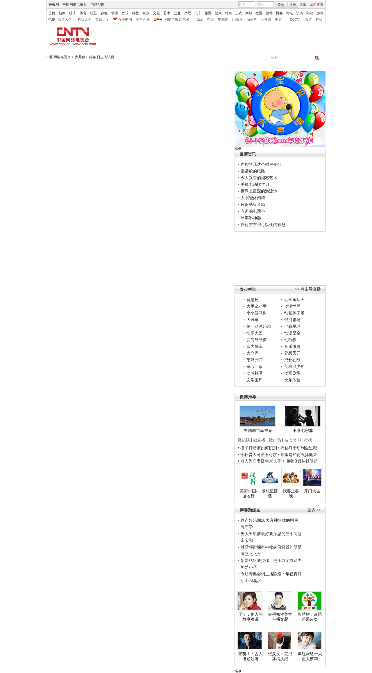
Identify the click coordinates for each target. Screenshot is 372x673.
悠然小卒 (249, 567)
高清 (199, 19)
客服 (303, 4)
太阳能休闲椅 (253, 197)
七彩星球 (292, 326)
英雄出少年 (294, 366)
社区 (258, 13)
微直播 (259, 440)
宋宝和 (247, 540)
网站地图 (98, 4)
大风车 (252, 319)
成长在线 (292, 359)
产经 (187, 13)
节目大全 (102, 19)
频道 (308, 19)
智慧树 (252, 299)
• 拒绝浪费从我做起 (300, 461)
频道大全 (65, 19)
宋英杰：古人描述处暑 (250, 656)
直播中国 (125, 19)
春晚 (104, 13)
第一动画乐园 (258, 326)
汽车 (197, 13)
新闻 (62, 13)
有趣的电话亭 (253, 211)
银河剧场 (292, 319)
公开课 (266, 19)
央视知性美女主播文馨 (280, 617)
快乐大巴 (254, 333)
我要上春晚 (291, 493)
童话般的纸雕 (253, 171)
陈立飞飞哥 (251, 553)
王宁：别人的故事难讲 (250, 617)
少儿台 (80, 57)
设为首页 (316, 4)
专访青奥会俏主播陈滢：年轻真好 (271, 573)
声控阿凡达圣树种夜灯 (261, 164)
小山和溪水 (251, 580)
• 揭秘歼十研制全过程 (297, 448)
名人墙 (290, 440)
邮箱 (309, 13)
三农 (238, 13)
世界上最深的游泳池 (259, 191)
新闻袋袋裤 (256, 339)
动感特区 (254, 373)
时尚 (228, 13)
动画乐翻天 (294, 299)
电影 (210, 19)
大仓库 (252, 353)
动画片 (251, 19)
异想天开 (292, 353)
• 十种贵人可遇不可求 (258, 454)
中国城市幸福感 (258, 430)
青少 (145, 13)
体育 (83, 13)
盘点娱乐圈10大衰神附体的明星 (269, 520)
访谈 (299, 13)
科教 (135, 13)
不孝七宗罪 (303, 430)
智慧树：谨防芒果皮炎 (310, 617)
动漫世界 (292, 306)
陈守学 (247, 527)
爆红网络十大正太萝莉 (310, 656)
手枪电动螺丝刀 (255, 184)
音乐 (124, 13)
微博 (269, 13)
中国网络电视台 (74, 4)
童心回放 (254, 366)
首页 (51, 13)
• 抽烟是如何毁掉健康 (297, 454)
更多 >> (314, 510)
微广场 (275, 440)
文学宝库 (254, 380)
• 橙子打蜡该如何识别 (257, 448)
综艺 (93, 13)
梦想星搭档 (270, 493)
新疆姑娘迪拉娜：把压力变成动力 (271, 560)
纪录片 (237, 19)
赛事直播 (143, 19)
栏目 (319, 19)
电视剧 (223, 19)
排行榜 (306, 440)
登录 (280, 5)
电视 (51, 19)
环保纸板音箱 (253, 204)
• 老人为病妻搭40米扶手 (259, 461)
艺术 (166, 13)
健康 (218, 13)
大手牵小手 (256, 306)
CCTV (295, 19)
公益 (177, 13)
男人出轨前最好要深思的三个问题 (271, 533)
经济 (72, 13)
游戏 (319, 13)
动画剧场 (292, 373)
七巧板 (290, 339)
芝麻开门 (254, 359)
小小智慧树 (256, 313)
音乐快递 (292, 346)
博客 (279, 13)
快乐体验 (292, 380)
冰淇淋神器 (251, 218)
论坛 (289, 13)
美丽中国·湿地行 (248, 493)
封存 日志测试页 (101, 57)
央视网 (54, 4)
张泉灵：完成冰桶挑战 (280, 656)
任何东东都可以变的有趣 (263, 224)
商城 (248, 13)
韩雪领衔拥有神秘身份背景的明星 (271, 547)
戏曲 (114, 13)
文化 (156, 13)
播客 (278, 19)
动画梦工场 (294, 313)
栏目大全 (85, 19)
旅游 (208, 13)
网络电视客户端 (176, 19)
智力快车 (254, 346)
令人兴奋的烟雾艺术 (259, 177)
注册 (292, 5)
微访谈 (244, 440)
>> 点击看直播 (308, 289)
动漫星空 (292, 333)
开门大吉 (312, 491)
